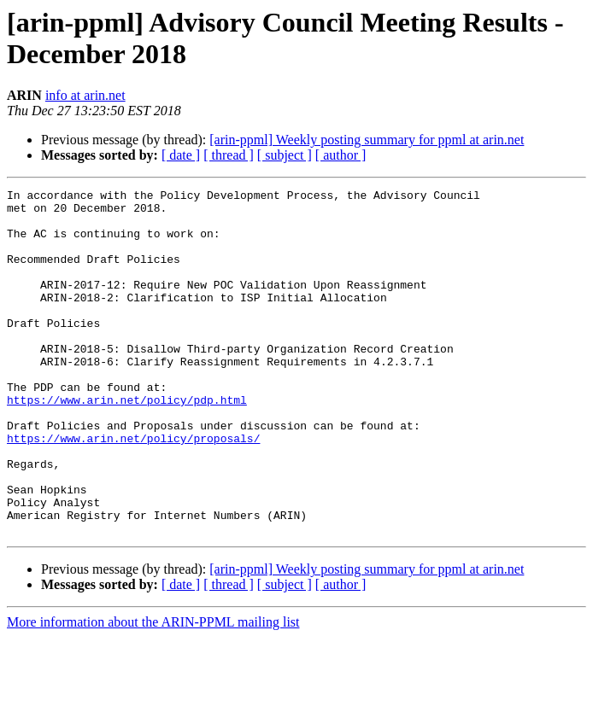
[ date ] (180, 155)
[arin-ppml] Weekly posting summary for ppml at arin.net (366, 139)
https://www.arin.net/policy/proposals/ (133, 489)
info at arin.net (85, 95)
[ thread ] (228, 155)
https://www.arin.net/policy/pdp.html (127, 443)
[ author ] (341, 155)
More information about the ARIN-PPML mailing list (153, 691)
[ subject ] (284, 155)
